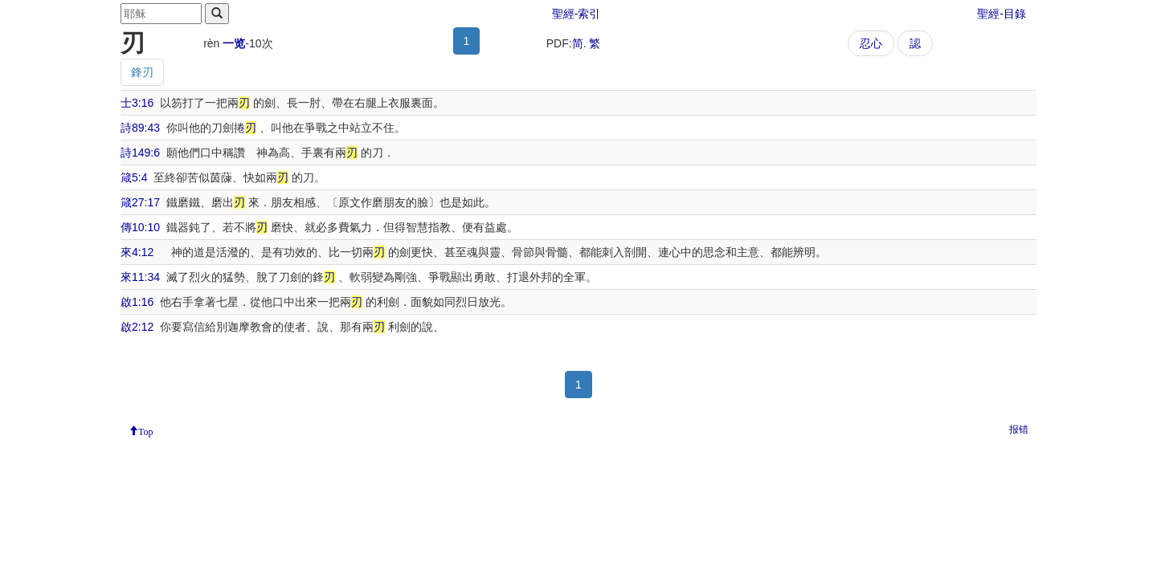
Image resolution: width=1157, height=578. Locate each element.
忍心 (871, 43)
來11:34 (140, 277)
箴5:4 (134, 177)
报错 (1018, 429)
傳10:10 (140, 227)
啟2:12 (137, 326)
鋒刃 (142, 72)
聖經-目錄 (1001, 13)
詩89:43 (140, 127)
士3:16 (137, 102)
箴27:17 (140, 202)
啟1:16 (137, 301)
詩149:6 (140, 152)
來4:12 (137, 252)
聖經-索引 (576, 13)
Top (145, 430)
